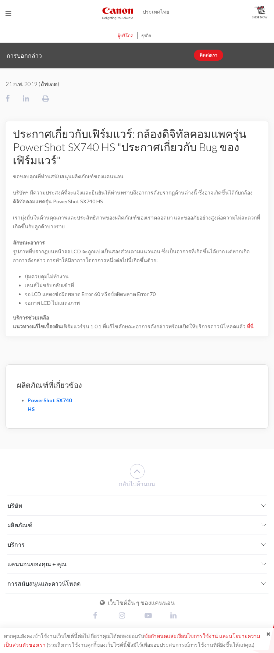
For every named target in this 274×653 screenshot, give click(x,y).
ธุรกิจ (146, 35)
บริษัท (14, 505)
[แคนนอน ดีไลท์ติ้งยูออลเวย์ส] (118, 13)
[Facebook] (98, 616)
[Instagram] (124, 616)
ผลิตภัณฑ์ (19, 524)
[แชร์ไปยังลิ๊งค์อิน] (26, 98)
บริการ (16, 544)
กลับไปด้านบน (137, 475)
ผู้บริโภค (126, 35)
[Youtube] (150, 616)
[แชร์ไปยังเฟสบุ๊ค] (8, 98)
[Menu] (8, 13)
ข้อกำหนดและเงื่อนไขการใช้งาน (181, 636)
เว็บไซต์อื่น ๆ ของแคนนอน (137, 602)
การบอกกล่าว (24, 55)
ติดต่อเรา (208, 55)
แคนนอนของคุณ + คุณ (37, 563)
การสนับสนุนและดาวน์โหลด (44, 583)
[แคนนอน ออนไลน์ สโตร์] (260, 12)
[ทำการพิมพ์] (45, 98)
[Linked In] (175, 616)
